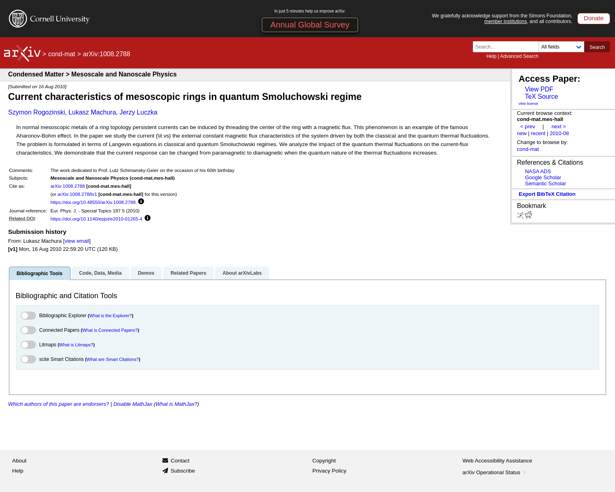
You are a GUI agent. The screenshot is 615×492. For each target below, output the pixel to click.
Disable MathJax (132, 404)
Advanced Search (519, 56)
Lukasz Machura (92, 112)
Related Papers (188, 273)
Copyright (324, 461)
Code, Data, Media (100, 273)
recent (538, 133)
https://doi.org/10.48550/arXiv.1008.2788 (93, 202)
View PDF (539, 89)
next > (558, 126)
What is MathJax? (176, 404)
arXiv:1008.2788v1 (77, 194)
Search (597, 47)
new (522, 133)
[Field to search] (561, 46)
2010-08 (559, 133)
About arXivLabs (242, 273)
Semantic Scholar (545, 183)
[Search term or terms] (508, 46)
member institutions (505, 21)
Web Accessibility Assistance (497, 461)
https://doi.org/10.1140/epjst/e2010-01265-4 (97, 218)
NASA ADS (538, 171)
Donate (594, 18)
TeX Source (541, 96)
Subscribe (182, 471)
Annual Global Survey (309, 24)
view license (528, 104)
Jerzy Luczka (138, 112)
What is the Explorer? (110, 315)
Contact (179, 461)
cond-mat (61, 54)
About (19, 461)
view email (77, 241)
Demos (146, 273)
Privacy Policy (330, 471)
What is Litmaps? (76, 344)
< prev (527, 126)
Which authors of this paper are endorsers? (58, 404)
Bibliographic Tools (39, 273)
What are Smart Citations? (113, 359)
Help (491, 56)
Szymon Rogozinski (36, 112)
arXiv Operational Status (495, 472)
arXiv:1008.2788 (68, 186)
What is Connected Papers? (110, 330)
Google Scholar (543, 177)
